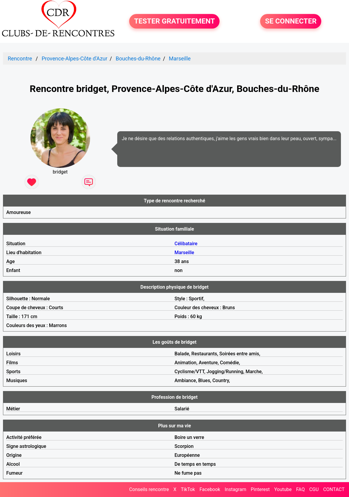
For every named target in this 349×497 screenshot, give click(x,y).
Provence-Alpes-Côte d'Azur (74, 58)
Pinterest (260, 489)
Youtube (283, 489)
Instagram (235, 489)
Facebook (210, 489)
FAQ (300, 489)
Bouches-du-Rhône (138, 58)
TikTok (188, 489)
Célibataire (185, 243)
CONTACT (334, 489)
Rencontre (20, 58)
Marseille (180, 58)
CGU (314, 489)
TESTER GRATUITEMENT (174, 21)
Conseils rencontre (149, 489)
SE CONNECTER (290, 21)
